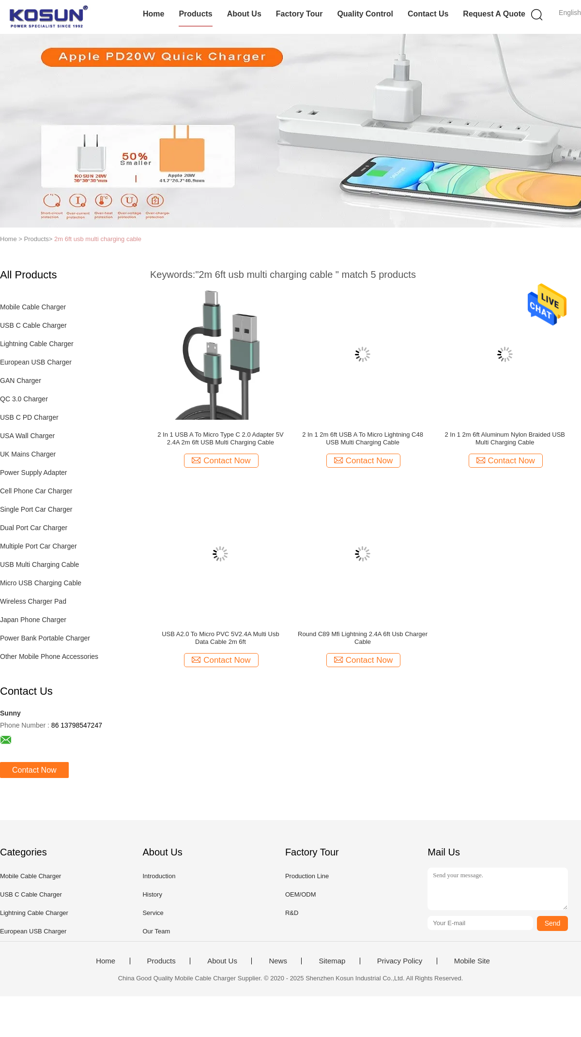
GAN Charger (20, 380)
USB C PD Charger (29, 417)
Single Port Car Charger (36, 509)
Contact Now (34, 770)
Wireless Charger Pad (33, 601)
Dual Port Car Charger (33, 528)
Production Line (307, 876)
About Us (244, 14)
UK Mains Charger (28, 454)
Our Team (156, 931)
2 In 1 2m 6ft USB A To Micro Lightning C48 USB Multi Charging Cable (362, 438)
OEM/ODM (300, 894)
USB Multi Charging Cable (39, 564)
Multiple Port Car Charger (38, 546)
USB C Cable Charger (33, 325)
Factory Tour (299, 14)
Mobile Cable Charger (33, 307)
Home (153, 14)
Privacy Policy (399, 961)
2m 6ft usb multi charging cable (97, 239)
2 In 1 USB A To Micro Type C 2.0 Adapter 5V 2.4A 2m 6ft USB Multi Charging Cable (220, 438)
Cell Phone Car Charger (36, 491)
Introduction (158, 876)
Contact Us (428, 14)
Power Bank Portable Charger (45, 638)
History (152, 894)
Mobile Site (472, 961)
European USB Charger (36, 362)
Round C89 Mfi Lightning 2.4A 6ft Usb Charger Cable (363, 637)
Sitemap (332, 961)
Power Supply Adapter (33, 472)
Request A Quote (494, 14)
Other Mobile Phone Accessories (49, 656)
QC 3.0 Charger (24, 399)
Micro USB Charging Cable (40, 583)
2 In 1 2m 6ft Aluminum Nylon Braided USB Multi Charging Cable (504, 438)
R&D (291, 912)
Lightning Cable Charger (37, 344)
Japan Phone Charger (33, 620)
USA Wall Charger (27, 436)
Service (152, 912)
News (278, 961)
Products (195, 14)
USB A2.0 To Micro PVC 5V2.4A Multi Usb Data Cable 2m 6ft (220, 637)
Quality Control (365, 14)
